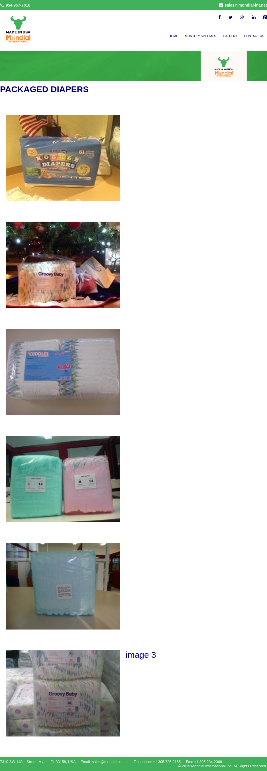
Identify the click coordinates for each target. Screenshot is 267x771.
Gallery (230, 36)
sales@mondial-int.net (246, 5)
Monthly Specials (200, 36)
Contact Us (254, 36)
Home (173, 36)
